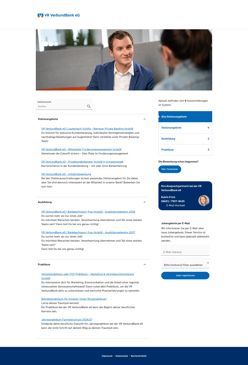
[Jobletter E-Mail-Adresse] (185, 250)
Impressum (107, 356)
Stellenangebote (185, 127)
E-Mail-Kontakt (175, 205)
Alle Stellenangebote (174, 116)
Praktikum (185, 149)
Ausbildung (185, 138)
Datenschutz (122, 356)
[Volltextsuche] (64, 104)
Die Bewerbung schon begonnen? (178, 166)
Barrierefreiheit (138, 356)
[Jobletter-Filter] (185, 262)
